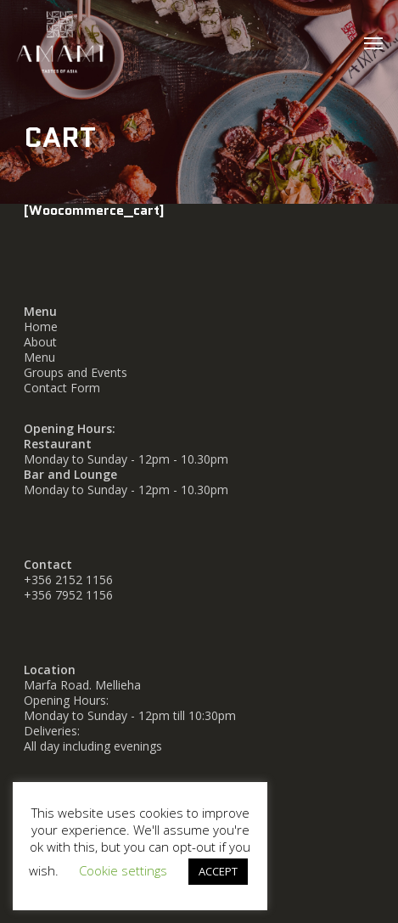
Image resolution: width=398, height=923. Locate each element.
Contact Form (62, 388)
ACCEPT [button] (218, 871)
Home (41, 326)
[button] (373, 42)
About (40, 342)
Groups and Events (75, 372)
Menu (39, 357)
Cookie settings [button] (123, 870)
